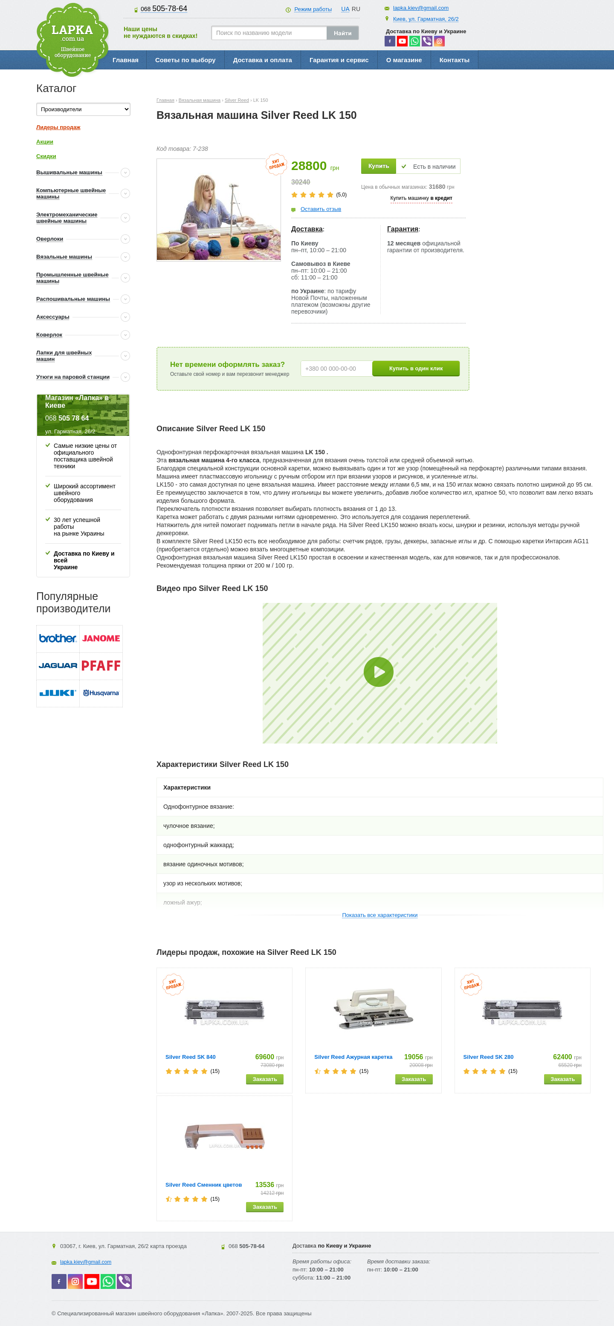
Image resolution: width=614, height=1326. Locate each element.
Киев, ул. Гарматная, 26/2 (426, 19)
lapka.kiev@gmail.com (421, 8)
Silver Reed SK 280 (488, 1057)
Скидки (46, 156)
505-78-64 (164, 8)
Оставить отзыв (321, 209)
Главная (126, 59)
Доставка (307, 229)
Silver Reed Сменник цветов (203, 1185)
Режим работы (313, 9)
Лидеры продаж (58, 127)
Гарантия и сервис (339, 59)
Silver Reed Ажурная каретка (353, 1057)
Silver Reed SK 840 (190, 1057)
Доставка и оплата (262, 59)
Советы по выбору (185, 59)
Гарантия (402, 229)
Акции (44, 141)
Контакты (455, 59)
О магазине (404, 59)
